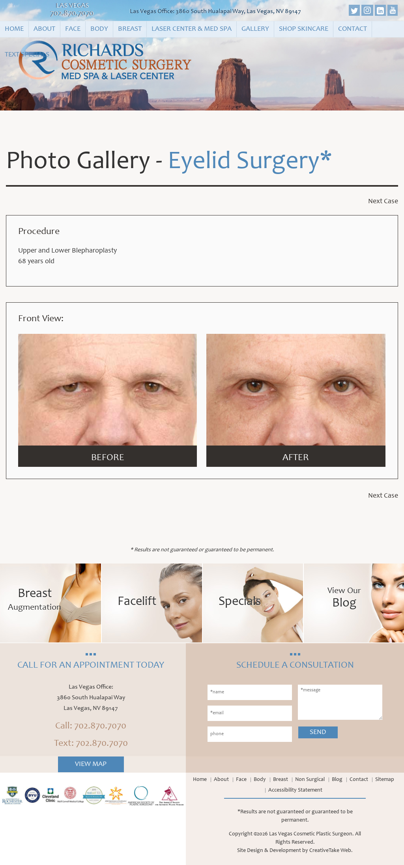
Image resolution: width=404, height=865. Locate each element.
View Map (91, 764)
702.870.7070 (72, 14)
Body (99, 29)
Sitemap (384, 780)
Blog (337, 780)
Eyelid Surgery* (250, 162)
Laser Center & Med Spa (192, 29)
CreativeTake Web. (331, 851)
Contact (352, 29)
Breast (130, 29)
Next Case (383, 201)
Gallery (255, 29)
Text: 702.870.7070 (91, 744)
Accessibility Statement (295, 790)
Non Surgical (310, 780)
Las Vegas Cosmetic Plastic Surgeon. (311, 834)
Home (14, 29)
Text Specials (27, 54)
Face (72, 29)
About (44, 29)
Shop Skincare (303, 29)
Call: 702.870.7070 (90, 726)
